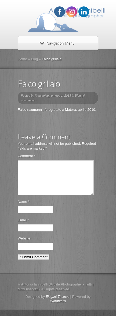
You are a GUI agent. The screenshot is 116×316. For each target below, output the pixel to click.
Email (23, 226)
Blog (34, 59)
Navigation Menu (57, 43)
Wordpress (58, 307)
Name (23, 208)
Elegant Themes (57, 303)
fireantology (42, 95)
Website (24, 245)
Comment (26, 156)
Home (22, 59)
